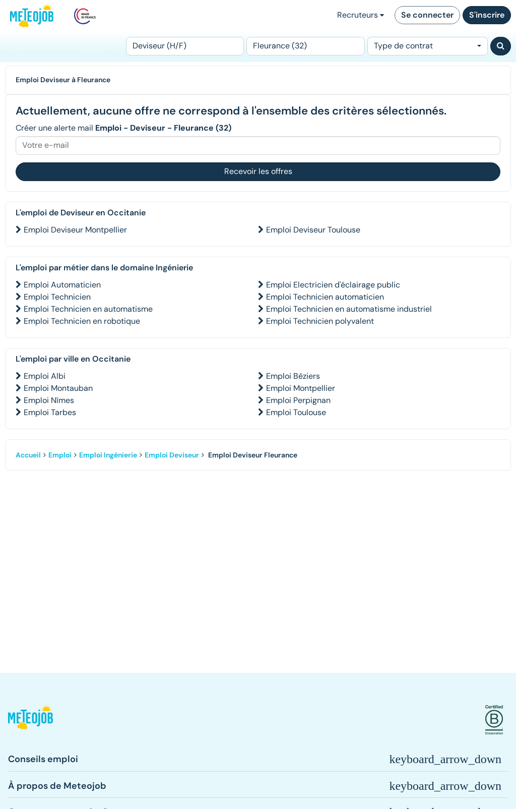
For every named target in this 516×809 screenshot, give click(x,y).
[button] (30, 720)
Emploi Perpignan (298, 400)
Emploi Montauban (58, 388)
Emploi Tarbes (50, 412)
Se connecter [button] (427, 15)
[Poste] (185, 46)
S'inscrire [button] (486, 15)
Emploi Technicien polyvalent (320, 321)
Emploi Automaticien (62, 284)
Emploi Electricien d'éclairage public (333, 284)
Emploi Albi (45, 376)
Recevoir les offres (258, 171)
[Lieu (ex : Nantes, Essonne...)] (305, 46)
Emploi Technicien (57, 297)
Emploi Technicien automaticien (325, 297)
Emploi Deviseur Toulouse (313, 229)
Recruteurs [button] (360, 15)
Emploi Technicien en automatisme (88, 309)
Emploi (60, 454)
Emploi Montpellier (300, 388)
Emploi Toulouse (296, 412)
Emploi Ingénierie (108, 454)
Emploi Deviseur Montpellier (75, 229)
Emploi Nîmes (49, 400)
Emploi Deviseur (172, 454)
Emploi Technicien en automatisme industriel (349, 309)
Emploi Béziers (293, 376)
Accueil (28, 454)
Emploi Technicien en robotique (82, 321)
